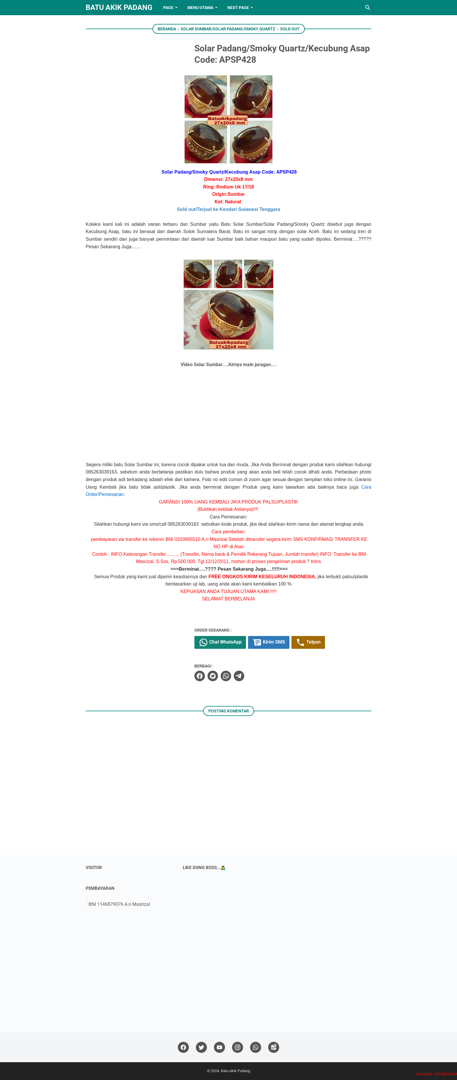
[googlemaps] (273, 1047)
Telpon (308, 642)
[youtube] (219, 1047)
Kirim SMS (268, 642)
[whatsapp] (226, 676)
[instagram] (237, 1047)
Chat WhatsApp (220, 642)
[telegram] (239, 676)
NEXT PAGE (238, 7)
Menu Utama (200, 7)
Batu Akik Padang (119, 7)
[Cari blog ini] (367, 7)
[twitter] (213, 676)
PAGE (168, 7)
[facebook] (199, 676)
